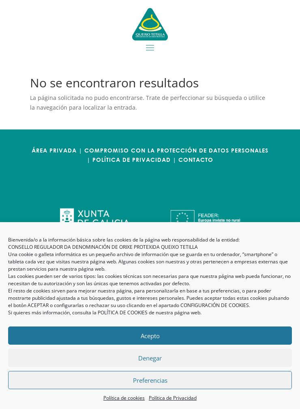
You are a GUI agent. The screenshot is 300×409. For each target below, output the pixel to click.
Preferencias (150, 380)
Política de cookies (124, 397)
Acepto (150, 336)
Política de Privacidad (173, 397)
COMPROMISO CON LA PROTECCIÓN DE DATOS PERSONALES (176, 150)
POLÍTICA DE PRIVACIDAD (131, 159)
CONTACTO (195, 159)
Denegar (150, 358)
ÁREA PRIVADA (54, 150)
